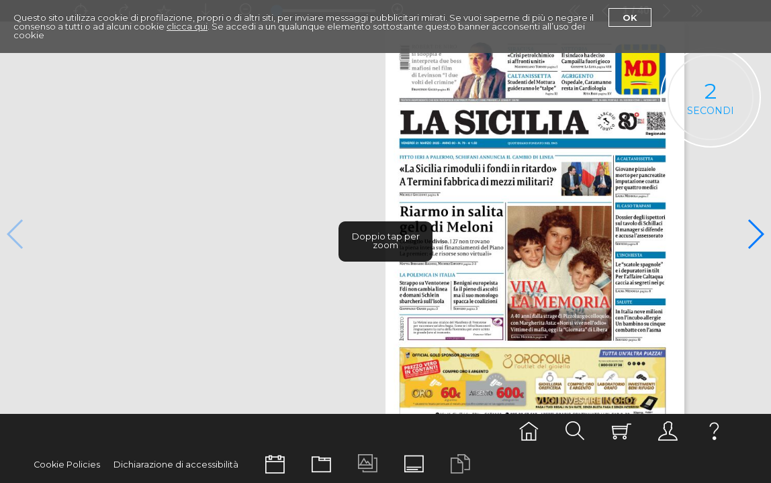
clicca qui (187, 26)
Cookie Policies (67, 465)
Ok (630, 17)
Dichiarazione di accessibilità (176, 465)
